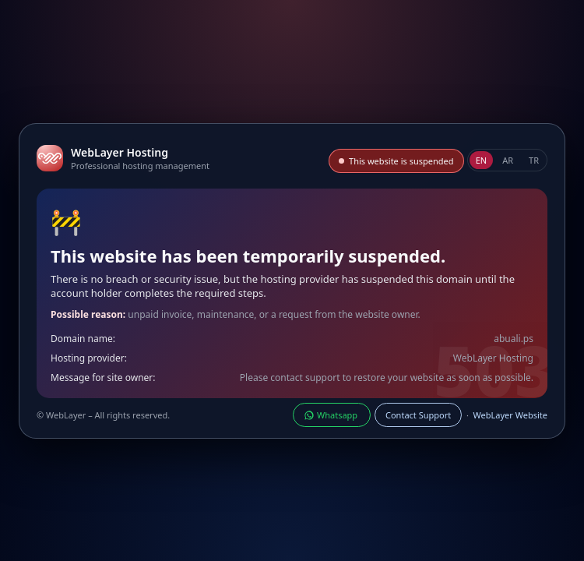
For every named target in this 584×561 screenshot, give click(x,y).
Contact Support (418, 415)
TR (534, 160)
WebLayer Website (510, 415)
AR (507, 160)
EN (481, 160)
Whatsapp (332, 415)
